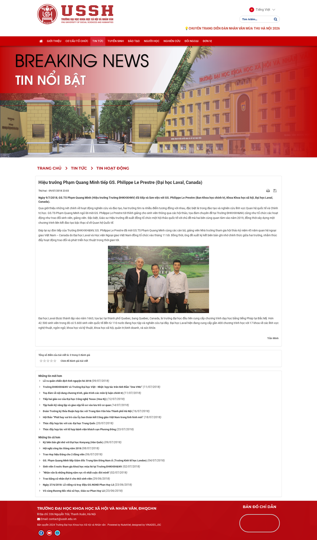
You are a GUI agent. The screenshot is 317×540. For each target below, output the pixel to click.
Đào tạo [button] (134, 41)
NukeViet (126, 524)
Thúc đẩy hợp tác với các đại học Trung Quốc (69, 423)
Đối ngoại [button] (192, 41)
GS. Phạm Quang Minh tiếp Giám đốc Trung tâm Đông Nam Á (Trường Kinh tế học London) (95, 460)
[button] (259, 9)
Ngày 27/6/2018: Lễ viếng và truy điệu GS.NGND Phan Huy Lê (78, 484)
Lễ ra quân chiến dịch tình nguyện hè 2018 (67, 380)
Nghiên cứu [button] (172, 41)
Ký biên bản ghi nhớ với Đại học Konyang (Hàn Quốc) (73, 442)
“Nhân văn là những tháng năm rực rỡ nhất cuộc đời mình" (76, 472)
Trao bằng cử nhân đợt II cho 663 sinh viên (67, 478)
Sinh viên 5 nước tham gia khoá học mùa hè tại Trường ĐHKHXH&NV (82, 466)
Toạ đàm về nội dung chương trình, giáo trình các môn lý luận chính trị (83, 392)
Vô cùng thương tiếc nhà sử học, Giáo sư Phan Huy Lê (74, 490)
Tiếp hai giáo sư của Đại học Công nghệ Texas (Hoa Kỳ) (75, 399)
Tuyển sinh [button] (116, 41)
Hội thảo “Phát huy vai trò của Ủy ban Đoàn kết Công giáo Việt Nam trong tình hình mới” (93, 417)
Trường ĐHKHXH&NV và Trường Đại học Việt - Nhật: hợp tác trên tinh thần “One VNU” (92, 386)
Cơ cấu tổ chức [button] (77, 41)
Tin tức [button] (97, 41)
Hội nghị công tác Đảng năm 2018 (62, 448)
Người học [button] (151, 41)
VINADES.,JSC (153, 524)
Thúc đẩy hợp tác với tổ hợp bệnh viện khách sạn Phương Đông (79, 429)
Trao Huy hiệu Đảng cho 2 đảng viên (64, 454)
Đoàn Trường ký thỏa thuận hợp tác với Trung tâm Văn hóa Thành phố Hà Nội (87, 411)
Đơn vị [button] (207, 41)
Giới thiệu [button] (54, 41)
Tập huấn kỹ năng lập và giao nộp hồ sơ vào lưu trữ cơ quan (77, 405)
